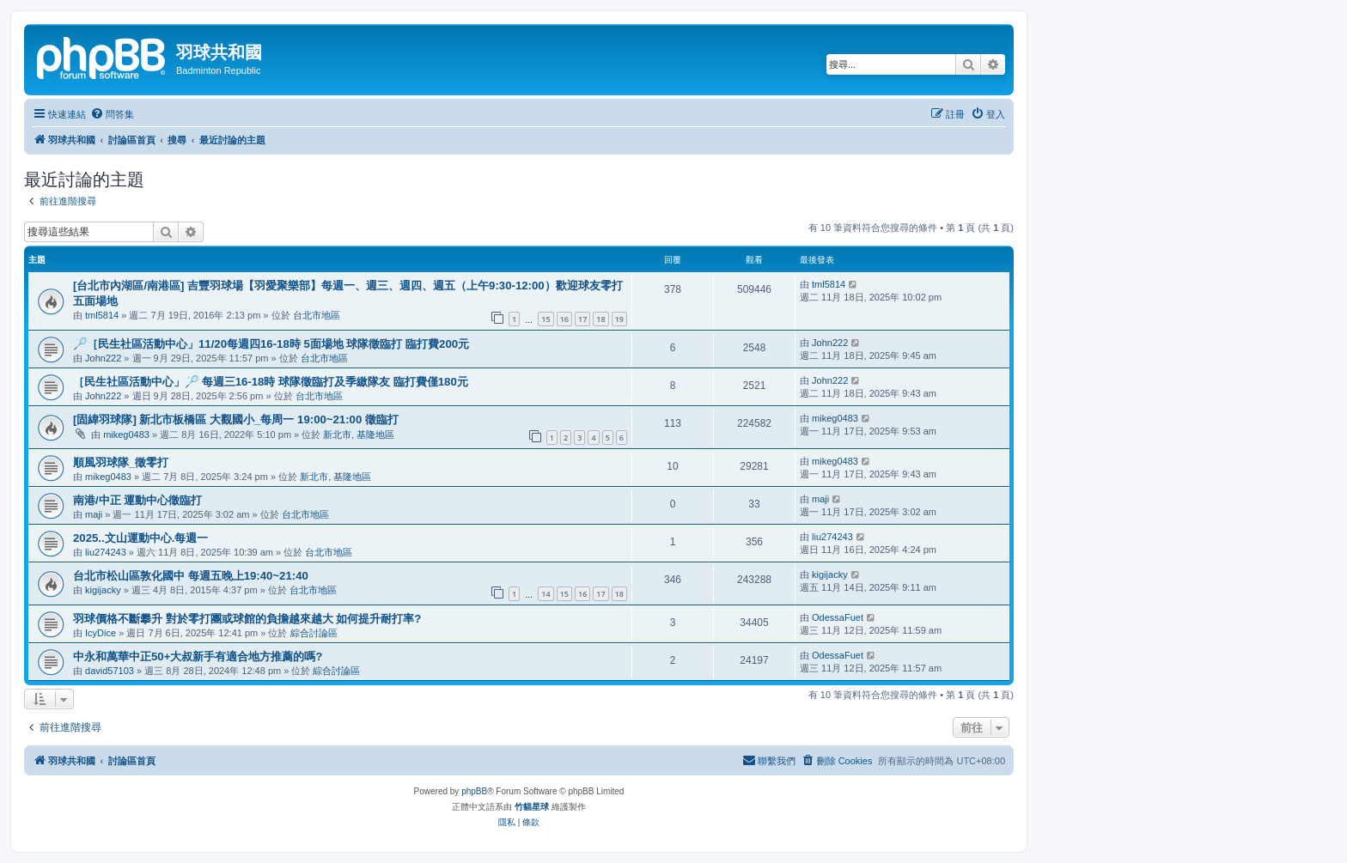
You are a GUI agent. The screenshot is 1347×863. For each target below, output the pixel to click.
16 (564, 319)
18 (600, 319)
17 (582, 319)
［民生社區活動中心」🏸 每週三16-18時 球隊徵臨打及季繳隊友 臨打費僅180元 (270, 381)
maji (93, 514)
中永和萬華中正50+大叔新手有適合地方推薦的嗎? (197, 656)
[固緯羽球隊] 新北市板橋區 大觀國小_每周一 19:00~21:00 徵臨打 (236, 419)
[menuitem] (112, 114)
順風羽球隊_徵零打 (120, 462)
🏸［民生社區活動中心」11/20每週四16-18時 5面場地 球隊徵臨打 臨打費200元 (271, 343)
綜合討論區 (314, 633)
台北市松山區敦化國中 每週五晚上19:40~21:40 (190, 575)
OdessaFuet (837, 617)
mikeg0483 (126, 434)
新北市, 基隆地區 (358, 434)
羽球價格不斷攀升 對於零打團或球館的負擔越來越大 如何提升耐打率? (247, 618)
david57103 (109, 670)
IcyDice (100, 633)
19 (619, 319)
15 (545, 319)
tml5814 (102, 315)
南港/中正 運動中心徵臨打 (137, 500)
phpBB (474, 791)
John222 (103, 358)
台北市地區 (316, 315)
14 (545, 593)
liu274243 (105, 552)
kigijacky (103, 590)
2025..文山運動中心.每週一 (140, 538)
